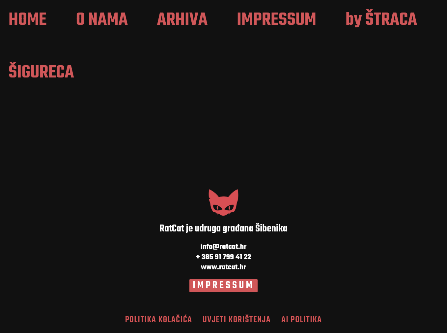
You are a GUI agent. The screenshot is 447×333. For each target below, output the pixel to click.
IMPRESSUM (223, 285)
